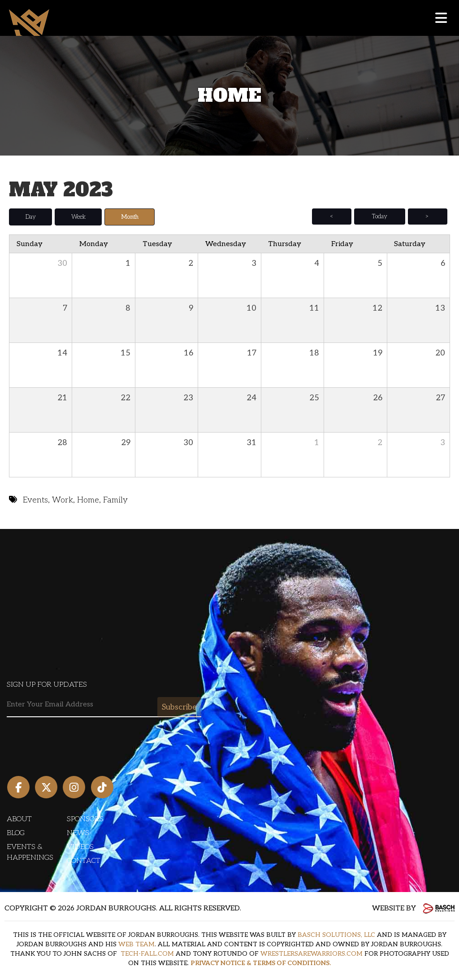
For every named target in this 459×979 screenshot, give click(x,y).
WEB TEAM (136, 944)
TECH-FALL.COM (147, 953)
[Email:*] (104, 704)
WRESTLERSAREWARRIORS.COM (311, 953)
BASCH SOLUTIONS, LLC (336, 935)
